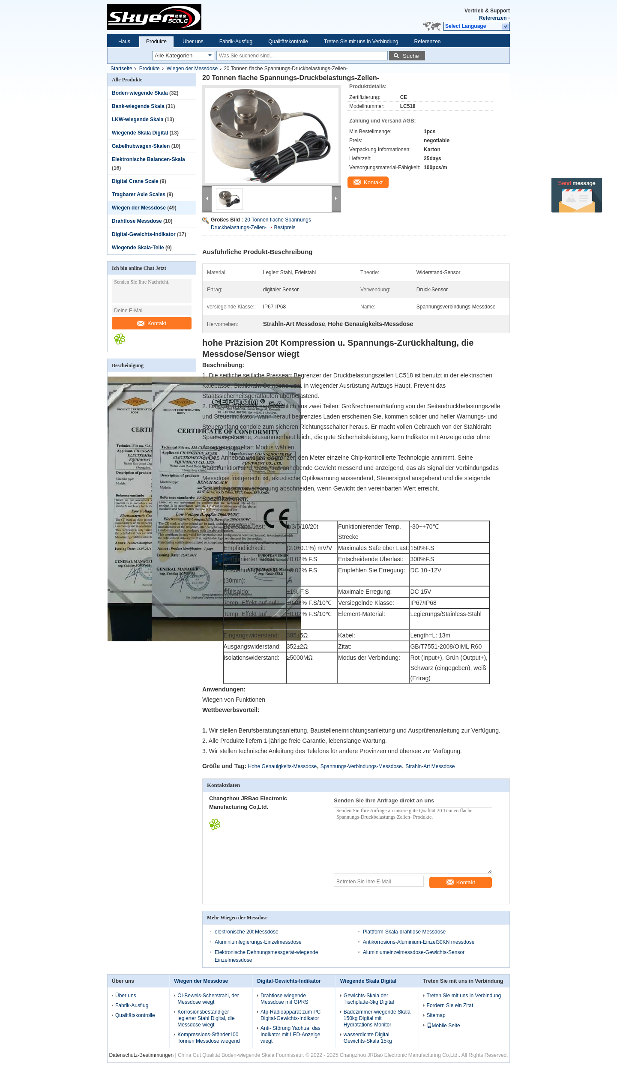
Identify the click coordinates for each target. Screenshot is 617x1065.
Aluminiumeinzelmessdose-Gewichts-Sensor (413, 952)
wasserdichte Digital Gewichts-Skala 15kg (368, 1038)
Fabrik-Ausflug (235, 42)
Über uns (193, 42)
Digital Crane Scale (135, 181)
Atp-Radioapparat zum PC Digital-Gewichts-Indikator (290, 1015)
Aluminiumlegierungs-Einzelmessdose (258, 942)
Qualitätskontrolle (288, 42)
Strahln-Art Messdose (430, 766)
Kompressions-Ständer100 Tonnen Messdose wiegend (208, 1038)
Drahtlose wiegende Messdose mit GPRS (284, 999)
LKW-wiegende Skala (137, 120)
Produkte (156, 42)
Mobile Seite (443, 1026)
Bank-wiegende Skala (138, 106)
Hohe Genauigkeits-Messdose (282, 766)
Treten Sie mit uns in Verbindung (361, 42)
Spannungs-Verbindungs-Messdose (361, 766)
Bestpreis (284, 227)
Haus (124, 42)
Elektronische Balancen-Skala (148, 159)
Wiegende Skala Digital (140, 133)
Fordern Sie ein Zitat (450, 1005)
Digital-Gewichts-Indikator (144, 234)
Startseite (121, 69)
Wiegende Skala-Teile (138, 248)
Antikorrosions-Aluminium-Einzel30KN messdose (419, 942)
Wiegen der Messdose (192, 69)
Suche (411, 56)
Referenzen (493, 18)
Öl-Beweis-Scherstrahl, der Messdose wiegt (208, 999)
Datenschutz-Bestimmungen (141, 1055)
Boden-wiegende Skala (140, 93)
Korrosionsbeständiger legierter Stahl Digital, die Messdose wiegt (205, 1018)
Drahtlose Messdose (137, 221)
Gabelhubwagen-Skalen (141, 146)
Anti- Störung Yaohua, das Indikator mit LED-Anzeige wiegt (290, 1034)
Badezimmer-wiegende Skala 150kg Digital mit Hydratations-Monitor (377, 1018)
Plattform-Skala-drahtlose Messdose (404, 932)
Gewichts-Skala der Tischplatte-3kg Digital (369, 999)
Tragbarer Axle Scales (138, 194)
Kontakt (151, 323)
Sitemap (436, 1015)
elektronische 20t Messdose (247, 932)
